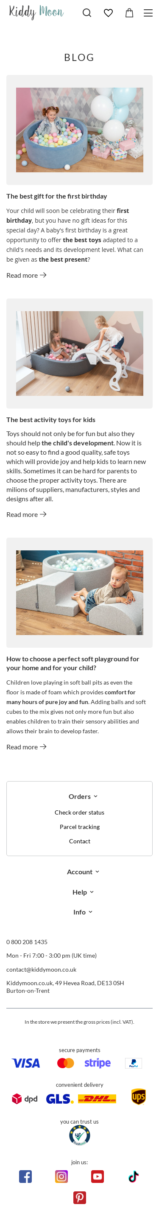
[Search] (87, 12)
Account (79, 871)
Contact (79, 841)
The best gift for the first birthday (56, 196)
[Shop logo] (36, 12)
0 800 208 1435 (26, 941)
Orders (80, 796)
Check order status (79, 812)
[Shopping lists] (108, 13)
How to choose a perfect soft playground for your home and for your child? (72, 663)
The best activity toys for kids (50, 419)
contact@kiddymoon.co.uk (41, 969)
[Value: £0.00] (129, 13)
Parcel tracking (80, 826)
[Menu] (149, 13)
